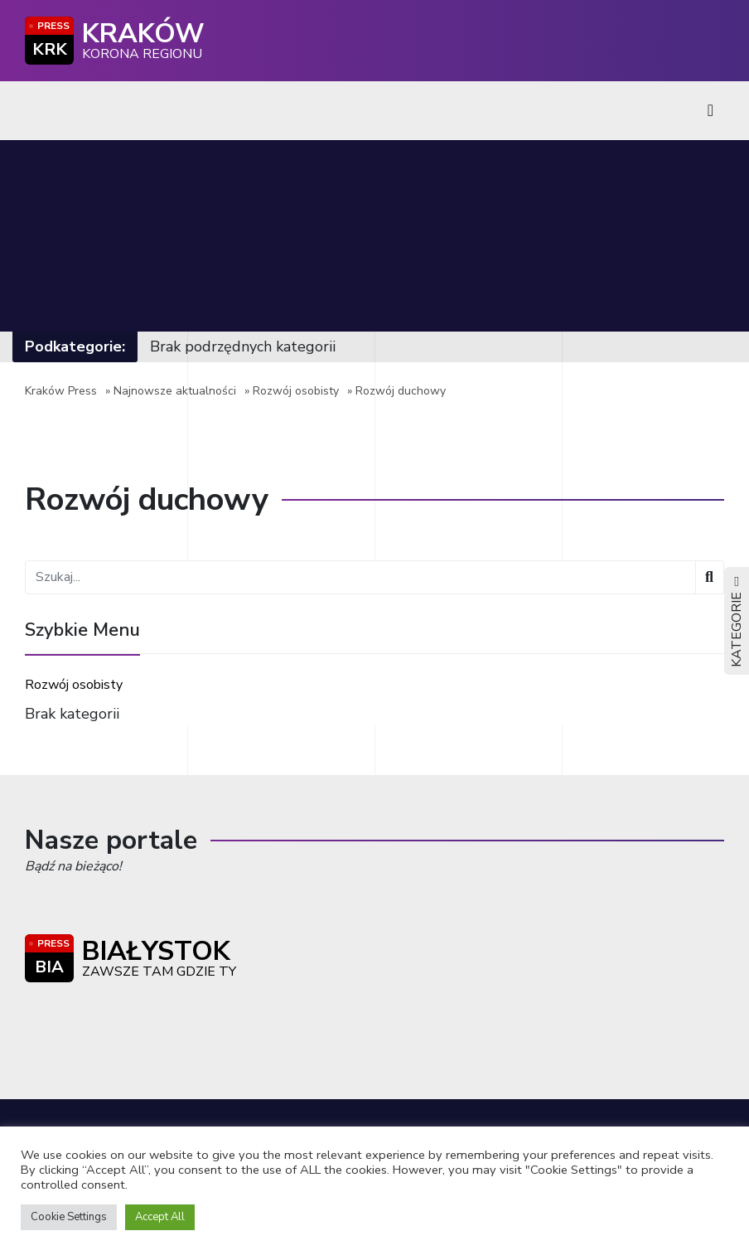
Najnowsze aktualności (175, 391)
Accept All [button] (160, 1216)
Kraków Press (61, 391)
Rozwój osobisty (296, 391)
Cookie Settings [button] (69, 1216)
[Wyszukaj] (709, 577)
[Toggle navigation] (710, 111)
